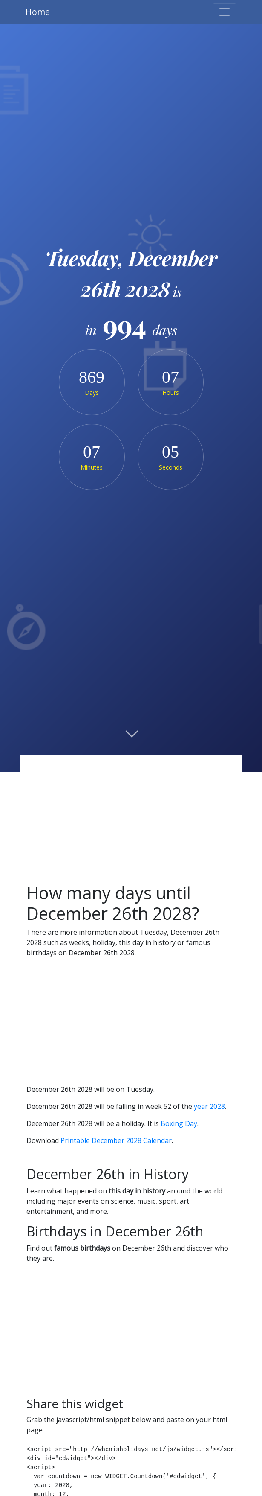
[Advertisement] (131, 819)
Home (38, 11)
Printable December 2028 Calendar (116, 1140)
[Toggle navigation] (224, 11)
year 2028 (209, 1106)
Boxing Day (179, 1123)
